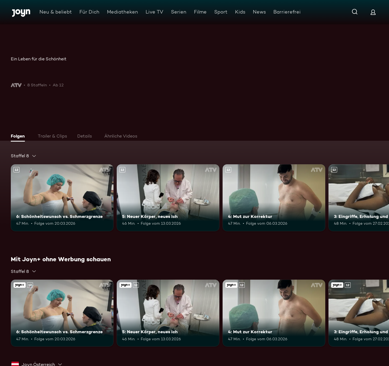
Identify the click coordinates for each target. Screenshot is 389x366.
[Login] (373, 12)
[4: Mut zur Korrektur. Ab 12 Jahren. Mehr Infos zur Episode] (274, 197)
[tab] (19, 137)
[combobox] (23, 156)
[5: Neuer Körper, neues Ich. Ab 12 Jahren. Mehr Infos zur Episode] (168, 197)
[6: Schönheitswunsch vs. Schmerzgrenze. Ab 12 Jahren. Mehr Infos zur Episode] (62, 197)
